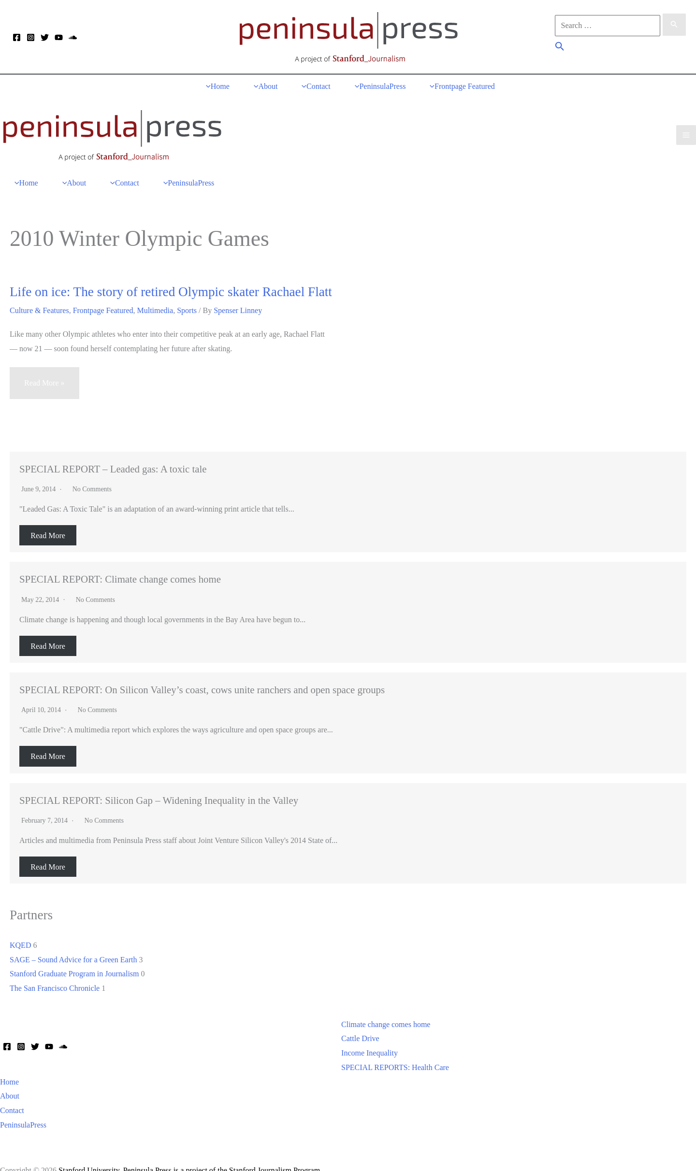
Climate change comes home (385, 1008)
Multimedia (155, 294)
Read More (47, 519)
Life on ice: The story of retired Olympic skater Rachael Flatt (171, 276)
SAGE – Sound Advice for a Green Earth (73, 943)
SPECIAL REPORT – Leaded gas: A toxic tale (113, 452)
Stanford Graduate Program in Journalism (74, 958)
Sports (187, 294)
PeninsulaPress (23, 1108)
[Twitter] (45, 37)
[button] (560, 48)
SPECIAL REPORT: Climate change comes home (120, 563)
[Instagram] (31, 37)
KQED (20, 929)
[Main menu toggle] (686, 126)
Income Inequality (369, 1037)
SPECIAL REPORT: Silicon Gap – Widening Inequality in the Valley (158, 783)
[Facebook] (17, 37)
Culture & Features (39, 294)
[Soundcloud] (73, 37)
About (9, 1080)
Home (9, 1065)
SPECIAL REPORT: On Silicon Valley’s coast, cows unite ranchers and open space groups (202, 673)
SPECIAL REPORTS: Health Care (395, 1051)
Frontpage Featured (103, 294)
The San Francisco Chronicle (55, 972)
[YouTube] (59, 37)
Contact (12, 1094)
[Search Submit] (674, 27)
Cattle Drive (360, 1022)
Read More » (44, 371)
